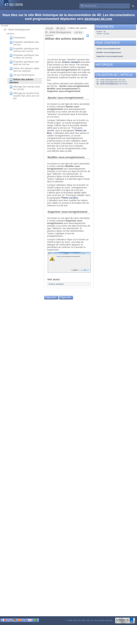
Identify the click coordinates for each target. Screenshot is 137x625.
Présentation (17, 37)
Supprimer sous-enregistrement (67, 211)
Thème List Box (69, 198)
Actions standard (71, 62)
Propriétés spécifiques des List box (24, 43)
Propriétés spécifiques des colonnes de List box (24, 49)
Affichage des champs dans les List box (25, 88)
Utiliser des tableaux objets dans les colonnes (24, 69)
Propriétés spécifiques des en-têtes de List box (24, 56)
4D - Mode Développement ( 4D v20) (111, 80)
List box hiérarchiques (22, 75)
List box (10, 33)
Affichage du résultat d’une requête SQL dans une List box (24, 96)
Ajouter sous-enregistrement (65, 97)
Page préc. (51, 297)
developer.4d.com (98, 19)
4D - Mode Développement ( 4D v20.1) (112, 82)
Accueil (4, 25)
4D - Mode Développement (17, 29)
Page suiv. (65, 297)
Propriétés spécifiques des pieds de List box (24, 63)
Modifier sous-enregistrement (65, 157)
